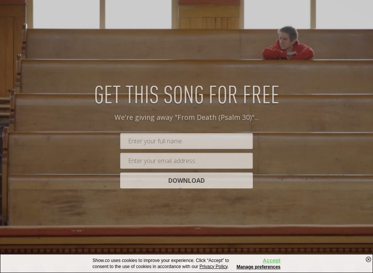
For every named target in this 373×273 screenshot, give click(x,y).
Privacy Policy (213, 266)
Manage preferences (259, 267)
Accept (272, 260)
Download (186, 182)
